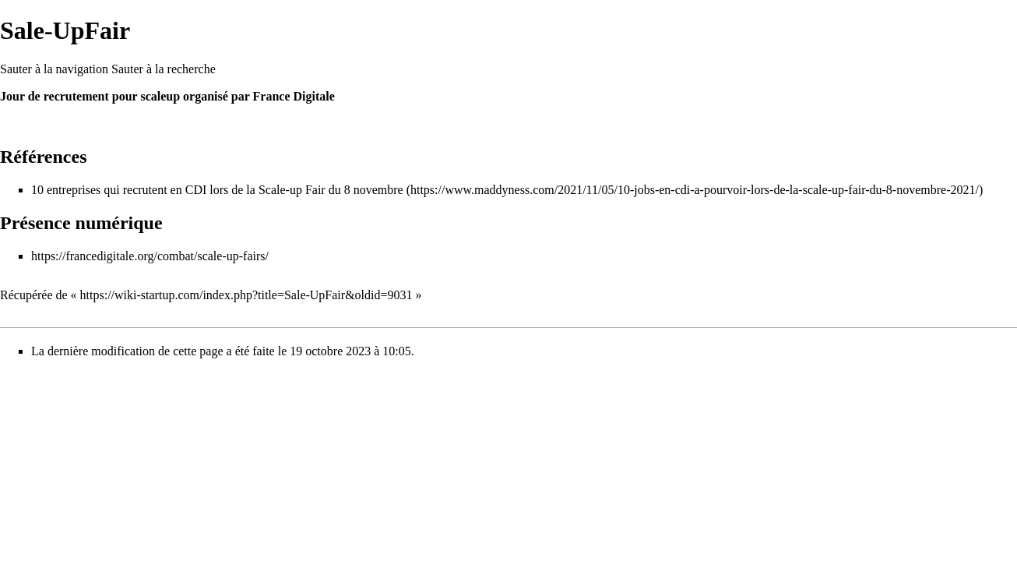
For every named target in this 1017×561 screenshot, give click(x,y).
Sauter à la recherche (163, 69)
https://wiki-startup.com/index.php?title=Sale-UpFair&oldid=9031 (246, 295)
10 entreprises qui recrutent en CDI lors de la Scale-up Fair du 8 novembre (217, 189)
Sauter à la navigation (54, 69)
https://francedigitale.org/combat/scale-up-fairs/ (150, 256)
